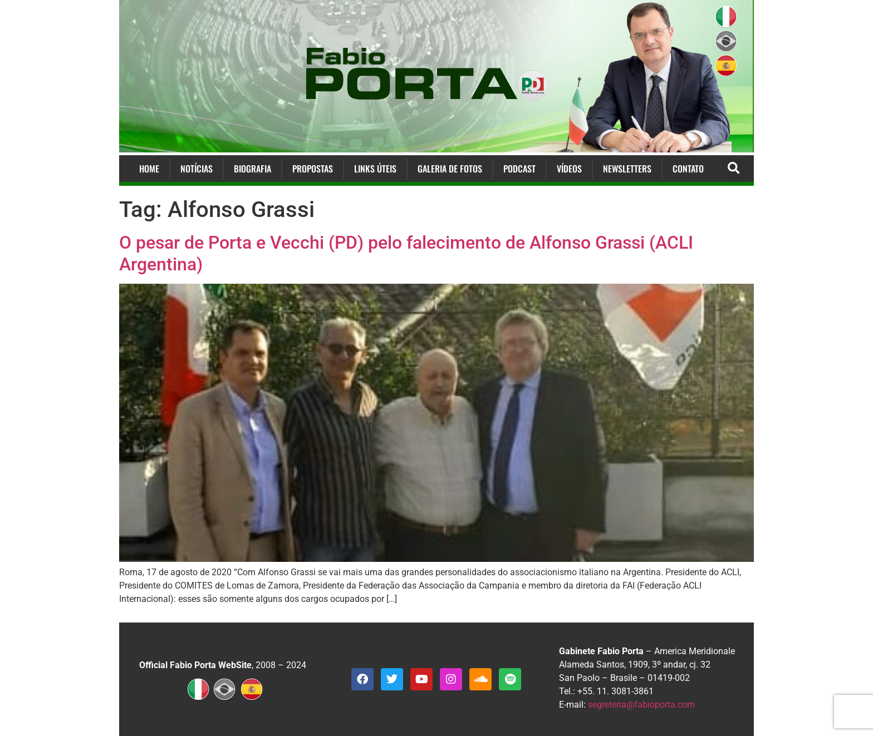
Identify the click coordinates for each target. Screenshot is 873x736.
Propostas (312, 168)
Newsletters (627, 168)
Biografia (252, 168)
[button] (733, 169)
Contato (688, 168)
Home (149, 168)
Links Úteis (375, 168)
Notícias (196, 168)
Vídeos (569, 168)
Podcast (519, 168)
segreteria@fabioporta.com (641, 704)
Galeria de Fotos (450, 168)
